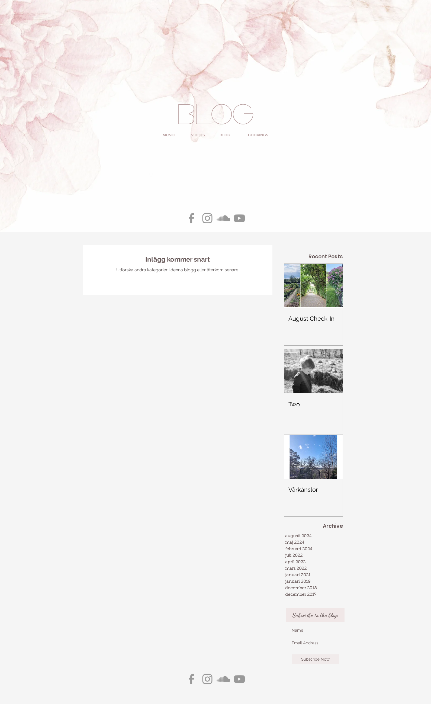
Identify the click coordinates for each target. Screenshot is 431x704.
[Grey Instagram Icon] (207, 218)
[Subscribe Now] (315, 659)
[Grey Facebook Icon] (191, 218)
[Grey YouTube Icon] (239, 218)
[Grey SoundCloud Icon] (223, 218)
